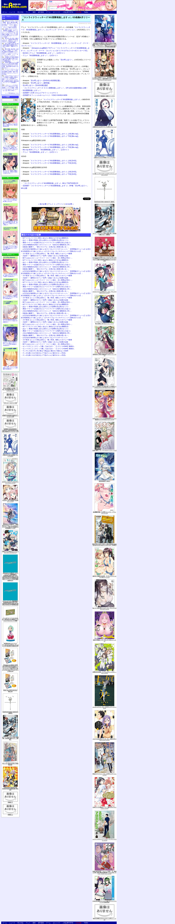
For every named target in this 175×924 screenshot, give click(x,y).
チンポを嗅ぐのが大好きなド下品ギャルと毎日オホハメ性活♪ (44, 353)
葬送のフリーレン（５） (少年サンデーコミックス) (104, 774)
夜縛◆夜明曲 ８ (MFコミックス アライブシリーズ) (104, 512)
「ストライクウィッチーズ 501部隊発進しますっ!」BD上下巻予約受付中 (50, 183)
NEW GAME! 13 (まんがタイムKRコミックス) (104, 919)
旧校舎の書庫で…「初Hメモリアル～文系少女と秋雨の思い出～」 (46, 247)
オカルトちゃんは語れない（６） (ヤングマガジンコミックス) (104, 292)
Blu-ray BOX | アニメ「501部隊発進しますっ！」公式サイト (46, 150)
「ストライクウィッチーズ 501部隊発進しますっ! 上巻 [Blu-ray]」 (51, 134)
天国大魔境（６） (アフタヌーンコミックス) (104, 450)
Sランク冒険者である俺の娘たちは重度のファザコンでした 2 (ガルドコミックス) (105, 387)
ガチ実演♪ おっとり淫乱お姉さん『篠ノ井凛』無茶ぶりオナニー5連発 (47, 253)
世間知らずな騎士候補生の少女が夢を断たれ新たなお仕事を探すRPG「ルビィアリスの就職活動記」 (10, 59)
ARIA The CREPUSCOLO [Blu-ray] (10, 691)
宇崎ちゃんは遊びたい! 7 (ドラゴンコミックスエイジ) (10, 552)
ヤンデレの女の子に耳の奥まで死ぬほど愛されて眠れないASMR (45, 351)
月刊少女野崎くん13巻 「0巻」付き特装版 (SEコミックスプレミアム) (10, 389)
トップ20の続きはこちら (12, 93)
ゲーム (48, 12)
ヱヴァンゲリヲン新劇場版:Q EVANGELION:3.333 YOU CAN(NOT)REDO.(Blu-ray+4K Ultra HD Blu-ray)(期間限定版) (10, 602)
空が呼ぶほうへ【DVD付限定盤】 (35, 85)
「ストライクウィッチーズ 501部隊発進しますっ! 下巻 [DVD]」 (50, 163)
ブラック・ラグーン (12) (10, 403)
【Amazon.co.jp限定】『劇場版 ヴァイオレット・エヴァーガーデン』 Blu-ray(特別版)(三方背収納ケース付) (10, 526)
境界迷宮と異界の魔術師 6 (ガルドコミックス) (104, 355)
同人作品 (20, 12)
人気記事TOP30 (68, 12)
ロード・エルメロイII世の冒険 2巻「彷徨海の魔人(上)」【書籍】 (10, 738)
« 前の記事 (42, 204)
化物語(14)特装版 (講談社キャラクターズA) (10, 416)
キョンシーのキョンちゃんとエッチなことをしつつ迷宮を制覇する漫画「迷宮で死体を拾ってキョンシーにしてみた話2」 (10, 71)
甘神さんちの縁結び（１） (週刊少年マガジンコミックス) (104, 808)
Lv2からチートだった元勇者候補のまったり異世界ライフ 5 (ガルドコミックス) (104, 419)
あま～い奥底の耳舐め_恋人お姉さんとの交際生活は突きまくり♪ (46, 240)
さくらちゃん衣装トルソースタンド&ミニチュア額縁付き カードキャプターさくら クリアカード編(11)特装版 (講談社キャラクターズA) (105, 259)
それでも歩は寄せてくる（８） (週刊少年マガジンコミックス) (104, 739)
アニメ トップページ (56, 204)
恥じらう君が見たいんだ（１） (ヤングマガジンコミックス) (104, 608)
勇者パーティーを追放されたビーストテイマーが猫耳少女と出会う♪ (47, 242)
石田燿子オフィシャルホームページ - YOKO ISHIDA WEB (45, 95)
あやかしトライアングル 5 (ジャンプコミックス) (10, 482)
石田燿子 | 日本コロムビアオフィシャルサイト (40, 93)
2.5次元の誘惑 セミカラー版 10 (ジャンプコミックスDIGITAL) (105, 901)
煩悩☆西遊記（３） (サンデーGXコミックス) (104, 640)
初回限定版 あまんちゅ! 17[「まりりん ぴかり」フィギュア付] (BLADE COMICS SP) (10, 645)
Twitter (86, 12)
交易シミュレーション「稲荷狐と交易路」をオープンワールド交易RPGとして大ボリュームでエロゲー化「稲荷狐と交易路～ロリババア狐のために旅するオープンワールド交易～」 (10, 33)
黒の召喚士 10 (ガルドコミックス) (104, 323)
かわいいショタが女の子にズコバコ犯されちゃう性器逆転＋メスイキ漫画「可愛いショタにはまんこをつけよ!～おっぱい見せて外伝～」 (10, 87)
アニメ (28, 12)
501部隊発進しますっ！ (32, 90)
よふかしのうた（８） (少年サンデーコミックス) (104, 707)
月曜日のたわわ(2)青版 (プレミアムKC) (10, 455)
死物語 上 (10, 814)
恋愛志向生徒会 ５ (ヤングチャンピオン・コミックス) (104, 672)
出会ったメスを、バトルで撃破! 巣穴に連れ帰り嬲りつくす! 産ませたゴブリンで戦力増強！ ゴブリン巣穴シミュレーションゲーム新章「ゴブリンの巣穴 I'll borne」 (10, 24)
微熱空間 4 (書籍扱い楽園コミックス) (104, 96)
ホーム (4, 12)
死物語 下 (10, 802)
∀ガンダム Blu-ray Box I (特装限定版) (10, 764)
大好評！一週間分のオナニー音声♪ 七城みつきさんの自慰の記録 (45, 256)
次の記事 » (69, 204)
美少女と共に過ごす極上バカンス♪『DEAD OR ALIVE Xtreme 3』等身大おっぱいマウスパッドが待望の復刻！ (10, 40)
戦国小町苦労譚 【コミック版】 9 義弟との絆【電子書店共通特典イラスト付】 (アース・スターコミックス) (104, 872)
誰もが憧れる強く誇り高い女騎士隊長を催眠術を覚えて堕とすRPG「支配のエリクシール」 (10, 45)
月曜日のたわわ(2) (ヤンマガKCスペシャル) (104, 127)
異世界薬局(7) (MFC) (104, 481)
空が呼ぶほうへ (67, 60)
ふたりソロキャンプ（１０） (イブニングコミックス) (104, 840)
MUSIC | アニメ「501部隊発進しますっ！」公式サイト (44, 53)
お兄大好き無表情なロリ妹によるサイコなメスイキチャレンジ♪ (45, 337)
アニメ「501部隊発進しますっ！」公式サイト (40, 55)
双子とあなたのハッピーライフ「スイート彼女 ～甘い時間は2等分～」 (48, 258)
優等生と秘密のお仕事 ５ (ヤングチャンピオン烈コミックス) (104, 576)
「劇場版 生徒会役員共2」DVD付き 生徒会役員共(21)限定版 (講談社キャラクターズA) (10, 430)
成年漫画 (41, 12)
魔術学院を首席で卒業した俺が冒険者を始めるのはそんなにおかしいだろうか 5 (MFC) (104, 544)
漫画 (34, 12)
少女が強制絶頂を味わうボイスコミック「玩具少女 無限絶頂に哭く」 (47, 245)
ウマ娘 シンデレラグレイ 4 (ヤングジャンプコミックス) (104, 174)
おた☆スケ (56, 12)
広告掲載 (78, 12)
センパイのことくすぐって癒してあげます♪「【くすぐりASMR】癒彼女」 (49, 346)
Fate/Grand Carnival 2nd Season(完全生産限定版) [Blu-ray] (10, 789)
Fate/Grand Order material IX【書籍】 (10, 712)
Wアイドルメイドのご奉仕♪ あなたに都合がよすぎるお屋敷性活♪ (46, 238)
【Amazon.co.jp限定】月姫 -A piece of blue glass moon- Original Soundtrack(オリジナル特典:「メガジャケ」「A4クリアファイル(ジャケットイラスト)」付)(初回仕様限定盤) (104, 44)
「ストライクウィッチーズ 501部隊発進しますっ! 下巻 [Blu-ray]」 (51, 136)
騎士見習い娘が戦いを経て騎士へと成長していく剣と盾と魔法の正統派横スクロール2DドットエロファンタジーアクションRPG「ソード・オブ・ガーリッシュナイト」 (10, 52)
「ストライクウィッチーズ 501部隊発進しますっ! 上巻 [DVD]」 (50, 161)
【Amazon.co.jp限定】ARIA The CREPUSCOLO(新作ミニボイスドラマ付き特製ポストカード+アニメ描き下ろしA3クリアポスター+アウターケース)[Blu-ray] (10, 668)
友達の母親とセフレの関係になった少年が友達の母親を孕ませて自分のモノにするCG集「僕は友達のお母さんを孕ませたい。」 (10, 65)
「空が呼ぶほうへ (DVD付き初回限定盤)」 (42, 80)
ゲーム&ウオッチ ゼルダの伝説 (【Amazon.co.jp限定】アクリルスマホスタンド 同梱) (10, 619)
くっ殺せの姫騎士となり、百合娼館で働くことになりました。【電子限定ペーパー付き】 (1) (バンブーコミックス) (104, 79)
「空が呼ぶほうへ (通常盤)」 (37, 83)
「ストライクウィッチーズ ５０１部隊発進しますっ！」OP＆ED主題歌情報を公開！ (55, 88)
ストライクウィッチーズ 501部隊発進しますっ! (62, 99)
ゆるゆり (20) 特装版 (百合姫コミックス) (10, 501)
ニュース (12, 12)
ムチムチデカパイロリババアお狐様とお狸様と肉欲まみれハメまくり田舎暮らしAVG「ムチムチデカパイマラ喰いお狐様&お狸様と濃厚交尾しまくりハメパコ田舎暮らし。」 (10, 79)
